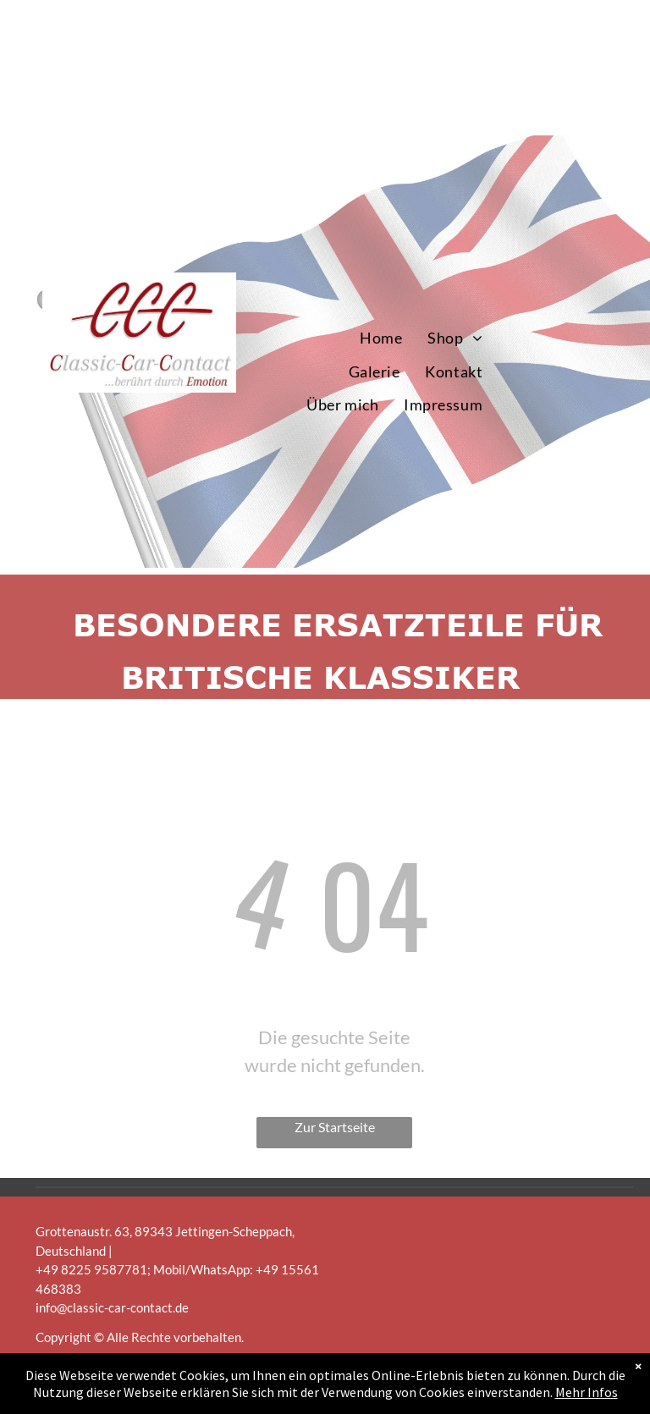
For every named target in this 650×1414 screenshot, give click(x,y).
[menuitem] (381, 338)
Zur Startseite (335, 1127)
